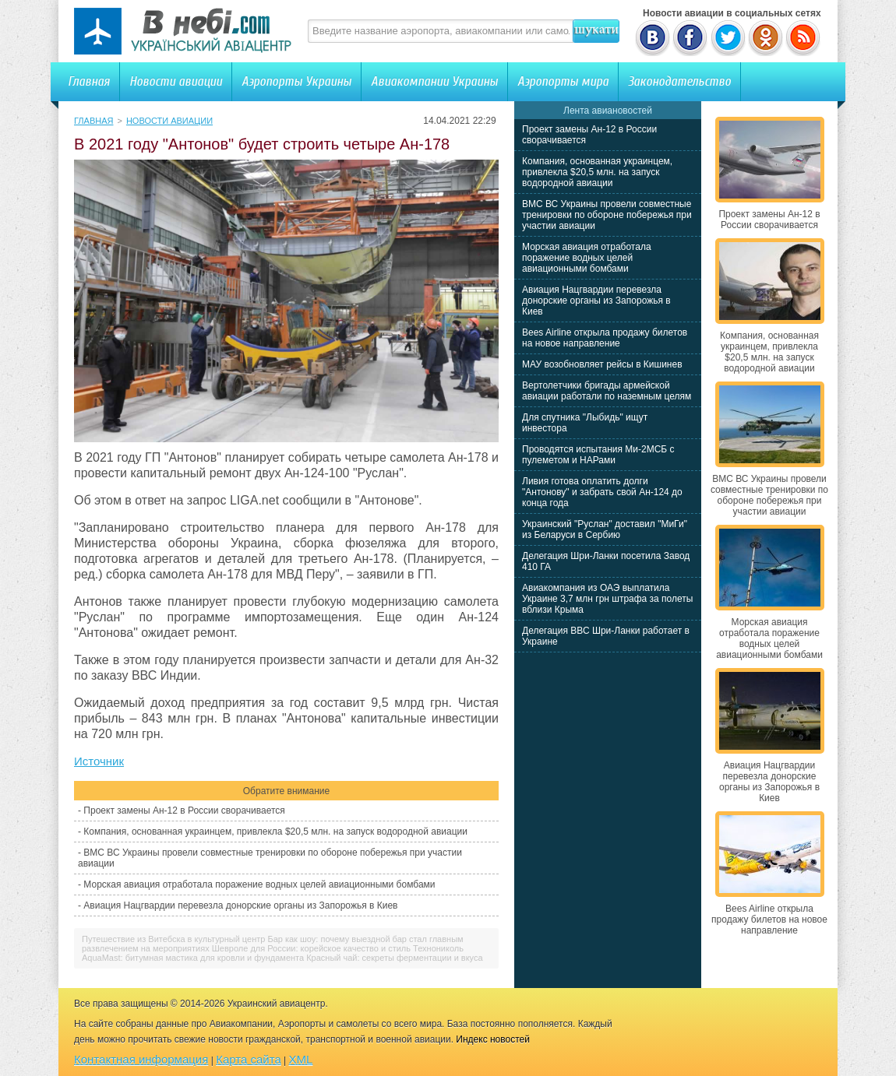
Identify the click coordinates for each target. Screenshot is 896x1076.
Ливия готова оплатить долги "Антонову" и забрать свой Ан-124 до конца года (602, 492)
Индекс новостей (493, 1039)
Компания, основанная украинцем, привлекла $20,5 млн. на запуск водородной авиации (275, 831)
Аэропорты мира (563, 81)
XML (301, 1059)
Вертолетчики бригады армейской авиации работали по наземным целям (606, 391)
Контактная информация (141, 1059)
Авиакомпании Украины (434, 81)
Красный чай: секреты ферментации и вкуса (394, 957)
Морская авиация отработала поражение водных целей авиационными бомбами (259, 884)
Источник (99, 761)
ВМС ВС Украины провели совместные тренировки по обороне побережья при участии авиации (607, 215)
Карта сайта (248, 1059)
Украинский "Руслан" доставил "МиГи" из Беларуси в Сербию (604, 529)
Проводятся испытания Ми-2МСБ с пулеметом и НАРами (598, 455)
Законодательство (679, 81)
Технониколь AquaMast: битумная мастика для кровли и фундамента (273, 953)
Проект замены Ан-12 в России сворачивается (183, 810)
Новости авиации (175, 81)
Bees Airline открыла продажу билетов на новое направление (604, 338)
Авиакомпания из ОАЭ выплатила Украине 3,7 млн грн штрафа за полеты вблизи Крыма (607, 598)
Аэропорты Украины (296, 81)
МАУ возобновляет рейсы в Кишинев (602, 364)
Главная (89, 81)
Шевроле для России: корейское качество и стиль (311, 948)
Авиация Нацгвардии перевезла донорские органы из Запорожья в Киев (240, 905)
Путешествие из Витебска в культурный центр (173, 939)
